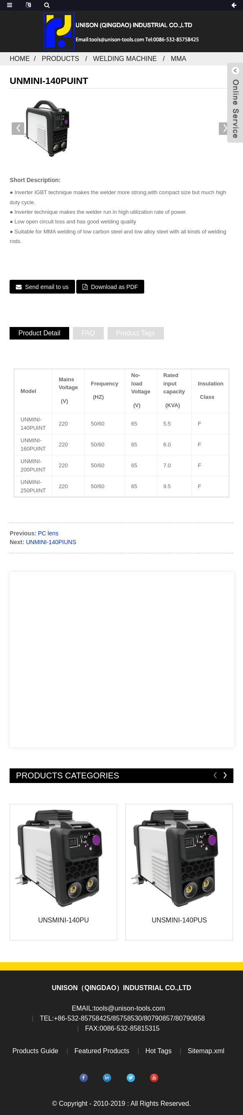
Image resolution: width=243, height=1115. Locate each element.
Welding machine (125, 58)
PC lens (48, 533)
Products (60, 58)
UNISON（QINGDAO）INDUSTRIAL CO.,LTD (121, 987)
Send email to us (46, 287)
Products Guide (35, 1050)
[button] (225, 128)
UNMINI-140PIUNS (51, 542)
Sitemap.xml (206, 1050)
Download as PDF (114, 287)
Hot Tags (158, 1050)
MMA (178, 58)
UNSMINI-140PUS (179, 920)
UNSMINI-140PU (63, 920)
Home (20, 58)
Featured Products (102, 1050)
